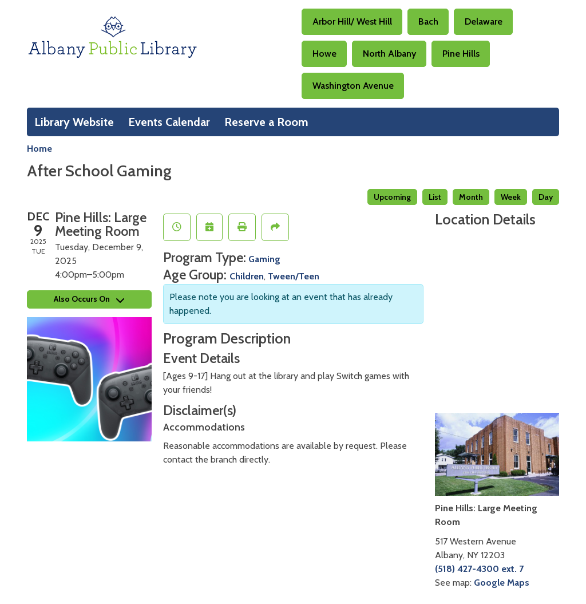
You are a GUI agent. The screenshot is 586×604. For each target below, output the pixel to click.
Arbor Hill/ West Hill (352, 21)
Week (511, 197)
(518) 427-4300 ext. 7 (479, 568)
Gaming (264, 259)
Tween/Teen (293, 276)
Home (39, 148)
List (435, 197)
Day (546, 197)
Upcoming (392, 197)
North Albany (389, 53)
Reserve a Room (266, 122)
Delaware (483, 21)
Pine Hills (461, 53)
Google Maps (501, 582)
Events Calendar (169, 122)
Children (246, 276)
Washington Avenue (353, 85)
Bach (428, 21)
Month (471, 197)
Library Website (74, 122)
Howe (324, 53)
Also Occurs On (89, 299)
